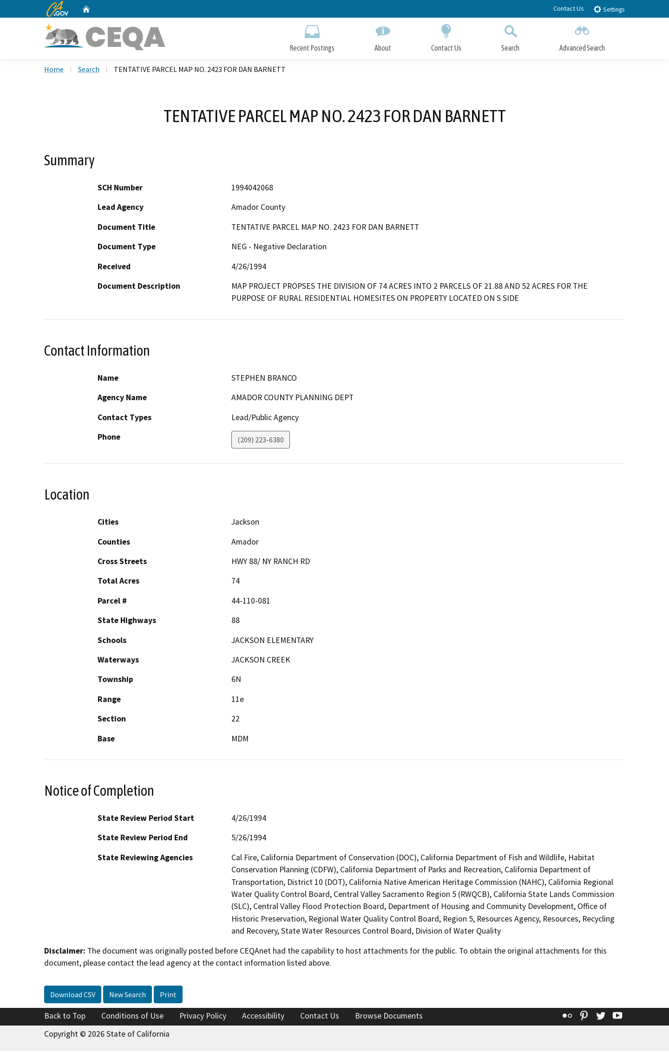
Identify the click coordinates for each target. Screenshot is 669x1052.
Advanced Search (582, 36)
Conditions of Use (132, 1016)
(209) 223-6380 (260, 440)
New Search (127, 995)
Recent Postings (312, 36)
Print (168, 995)
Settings (608, 9)
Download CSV (72, 995)
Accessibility (263, 1016)
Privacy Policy (202, 1016)
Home (54, 70)
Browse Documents (389, 1016)
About (383, 36)
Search (510, 36)
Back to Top (64, 1016)
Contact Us (568, 8)
